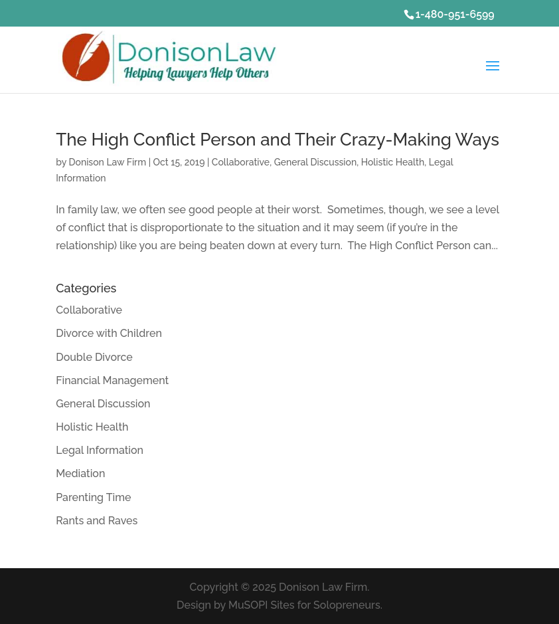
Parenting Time (93, 497)
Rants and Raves (96, 520)
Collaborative (241, 162)
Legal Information (99, 450)
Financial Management (112, 380)
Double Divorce (94, 357)
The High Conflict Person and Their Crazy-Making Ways (277, 140)
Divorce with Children (109, 333)
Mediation (80, 473)
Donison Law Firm (107, 162)
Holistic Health (393, 162)
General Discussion (315, 162)
